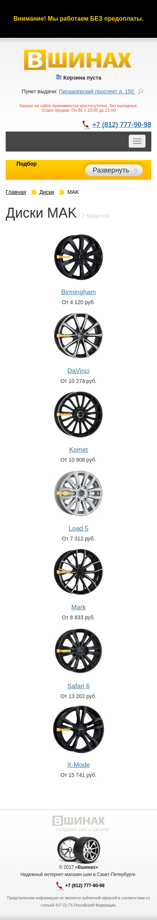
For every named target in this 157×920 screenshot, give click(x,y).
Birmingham (78, 292)
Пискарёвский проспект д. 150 (97, 91)
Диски (46, 192)
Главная (16, 192)
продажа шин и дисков (82, 829)
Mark (78, 607)
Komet (78, 449)
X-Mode (78, 765)
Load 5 (79, 528)
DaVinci (78, 371)
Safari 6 (78, 686)
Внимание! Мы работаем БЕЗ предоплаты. (78, 18)
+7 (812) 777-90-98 (121, 125)
